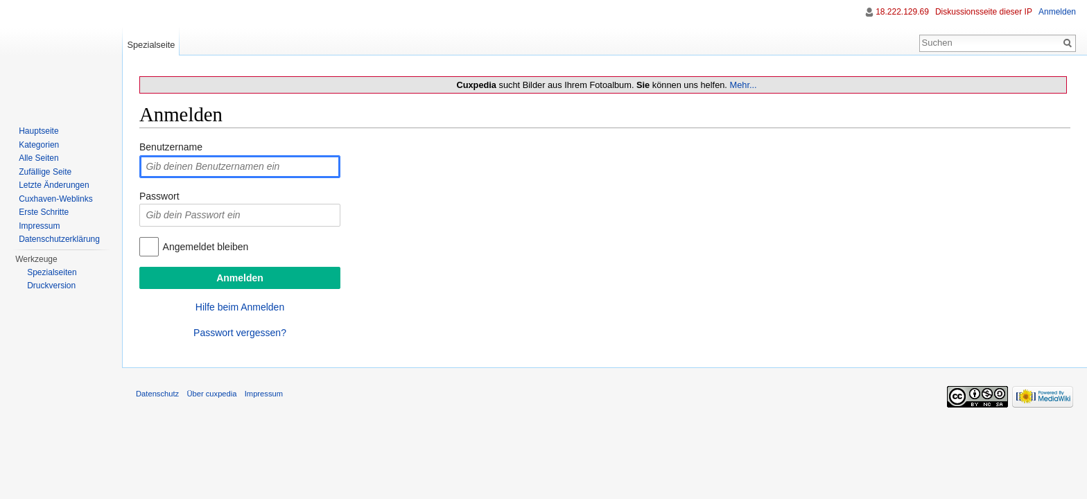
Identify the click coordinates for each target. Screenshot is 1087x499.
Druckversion (51, 285)
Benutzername (170, 146)
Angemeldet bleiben (206, 246)
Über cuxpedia (211, 393)
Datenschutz (157, 393)
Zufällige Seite (45, 172)
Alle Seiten (38, 158)
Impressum (39, 226)
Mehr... (742, 85)
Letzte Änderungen (54, 185)
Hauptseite (38, 131)
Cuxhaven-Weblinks (56, 199)
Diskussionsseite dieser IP (983, 12)
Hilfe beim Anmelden (239, 307)
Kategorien (39, 145)
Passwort (159, 196)
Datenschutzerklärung (59, 239)
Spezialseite (151, 45)
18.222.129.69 (902, 12)
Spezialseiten (51, 272)
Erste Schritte (44, 212)
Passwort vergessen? (239, 332)
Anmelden (1057, 12)
